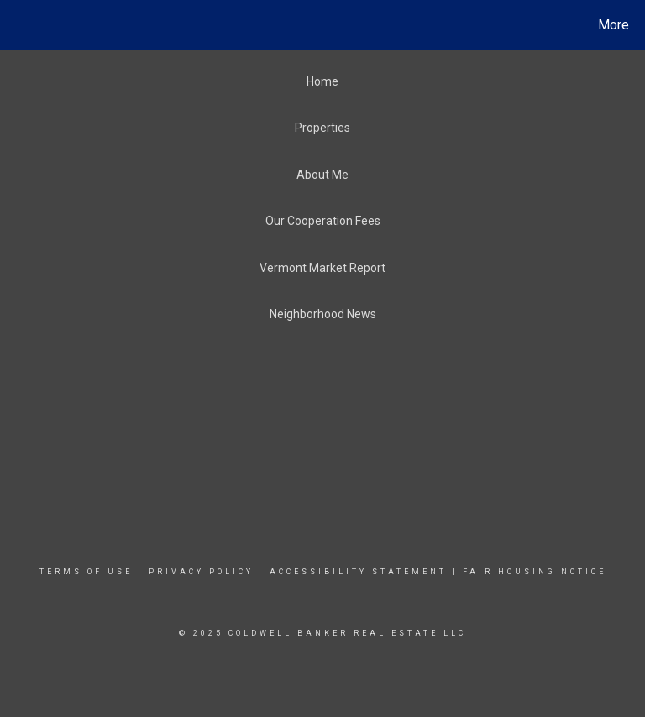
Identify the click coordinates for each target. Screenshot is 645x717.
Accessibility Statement (358, 572)
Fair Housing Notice (534, 572)
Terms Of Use (86, 572)
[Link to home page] (16, 25)
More (613, 25)
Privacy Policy (201, 572)
